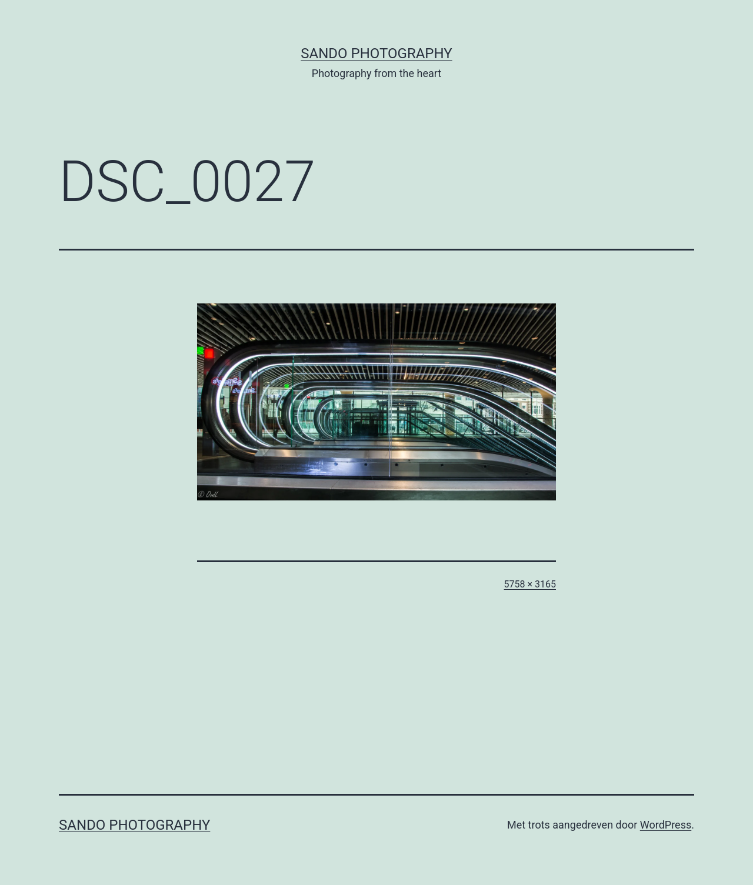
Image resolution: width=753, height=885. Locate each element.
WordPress (665, 825)
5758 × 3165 (530, 584)
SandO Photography (376, 53)
